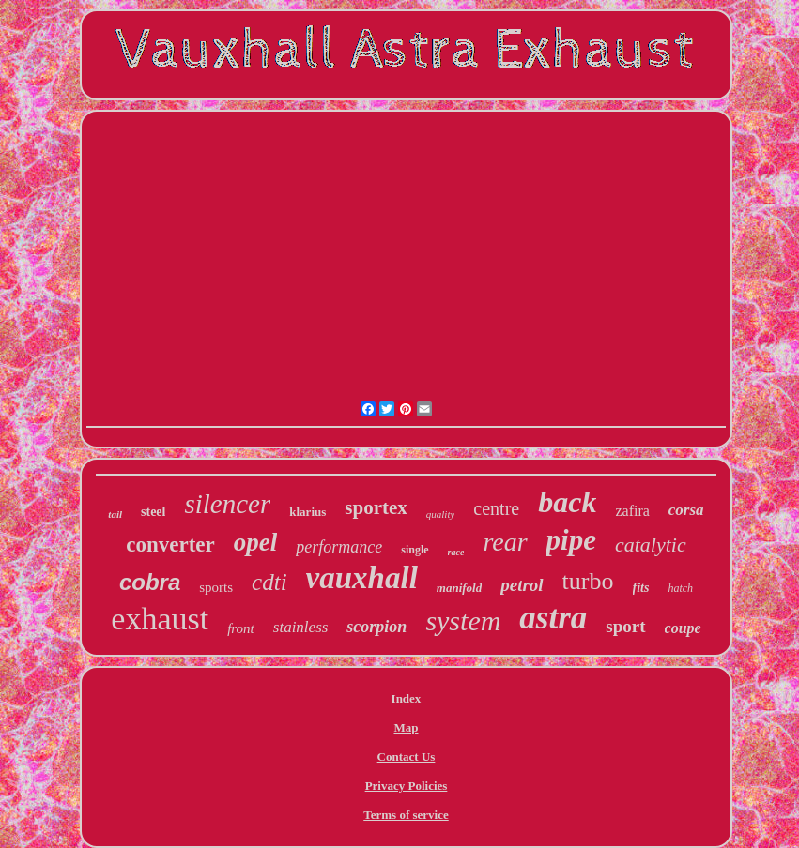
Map (405, 727)
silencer (227, 504)
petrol (521, 585)
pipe (571, 539)
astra (553, 617)
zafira (632, 511)
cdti (269, 582)
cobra (149, 582)
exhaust (159, 618)
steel (153, 512)
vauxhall (362, 578)
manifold (459, 588)
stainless (301, 627)
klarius (307, 512)
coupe (683, 628)
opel (256, 542)
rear (505, 541)
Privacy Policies (406, 786)
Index (407, 698)
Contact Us (406, 757)
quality (440, 514)
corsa (686, 510)
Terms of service (406, 815)
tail (115, 514)
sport (625, 626)
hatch (680, 588)
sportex (376, 507)
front (240, 628)
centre (496, 508)
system (462, 620)
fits (641, 588)
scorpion (376, 626)
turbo (588, 581)
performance (339, 547)
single (414, 549)
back (567, 502)
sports (216, 587)
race (456, 552)
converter (170, 544)
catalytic (650, 544)
